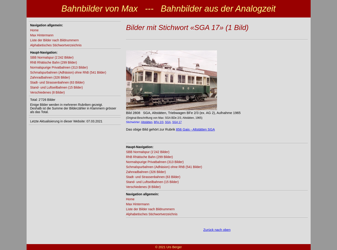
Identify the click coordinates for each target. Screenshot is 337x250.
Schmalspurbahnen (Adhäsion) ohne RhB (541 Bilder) (68, 72)
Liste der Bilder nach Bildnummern (54, 40)
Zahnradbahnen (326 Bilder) (50, 77)
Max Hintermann (42, 35)
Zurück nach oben (216, 230)
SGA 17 (177, 122)
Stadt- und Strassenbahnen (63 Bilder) (57, 82)
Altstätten (146, 122)
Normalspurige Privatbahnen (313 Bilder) (59, 67)
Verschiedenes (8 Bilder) (47, 92)
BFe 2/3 (158, 122)
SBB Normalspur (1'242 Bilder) (52, 57)
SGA (168, 122)
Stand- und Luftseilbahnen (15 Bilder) (56, 87)
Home (34, 30)
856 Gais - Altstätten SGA (195, 129)
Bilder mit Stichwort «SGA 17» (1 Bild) (187, 27)
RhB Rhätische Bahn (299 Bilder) (53, 62)
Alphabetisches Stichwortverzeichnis (56, 45)
